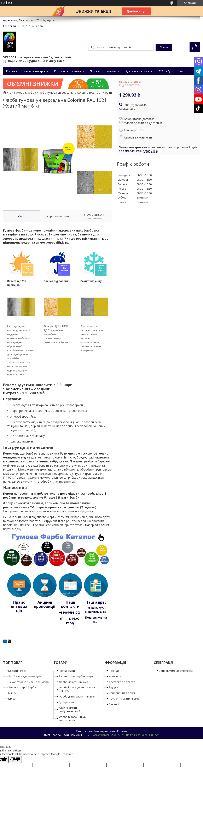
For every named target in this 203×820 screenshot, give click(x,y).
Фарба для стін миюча (73, 682)
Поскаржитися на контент (107, 735)
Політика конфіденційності (142, 735)
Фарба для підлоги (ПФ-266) (76, 696)
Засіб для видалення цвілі (25, 676)
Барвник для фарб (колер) (76, 676)
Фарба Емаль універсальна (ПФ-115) (77, 689)
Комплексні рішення (67, 71)
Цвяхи (12, 698)
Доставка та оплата (139, 71)
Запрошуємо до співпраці (176, 671)
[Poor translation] (15, 759)
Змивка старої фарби (22, 687)
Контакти (113, 71)
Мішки (12, 693)
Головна (11, 71)
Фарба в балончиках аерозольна (72, 718)
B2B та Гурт (166, 71)
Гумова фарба (24, 92)
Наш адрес (95, 602)
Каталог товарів (34, 71)
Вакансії (114, 704)
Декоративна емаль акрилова (28, 682)
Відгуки (113, 687)
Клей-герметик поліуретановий (69, 709)
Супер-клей (66, 702)
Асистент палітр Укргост (125, 698)
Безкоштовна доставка (139, 119)
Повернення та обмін (123, 693)
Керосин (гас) (16, 671)
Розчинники (67, 671)
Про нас (95, 71)
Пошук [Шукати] (164, 47)
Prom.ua (122, 731)
